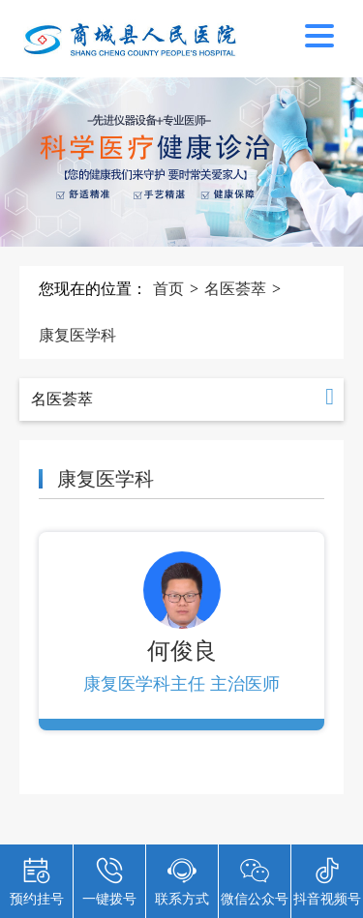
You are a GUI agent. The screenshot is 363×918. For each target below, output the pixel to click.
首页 (168, 289)
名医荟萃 (235, 289)
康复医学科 (77, 335)
